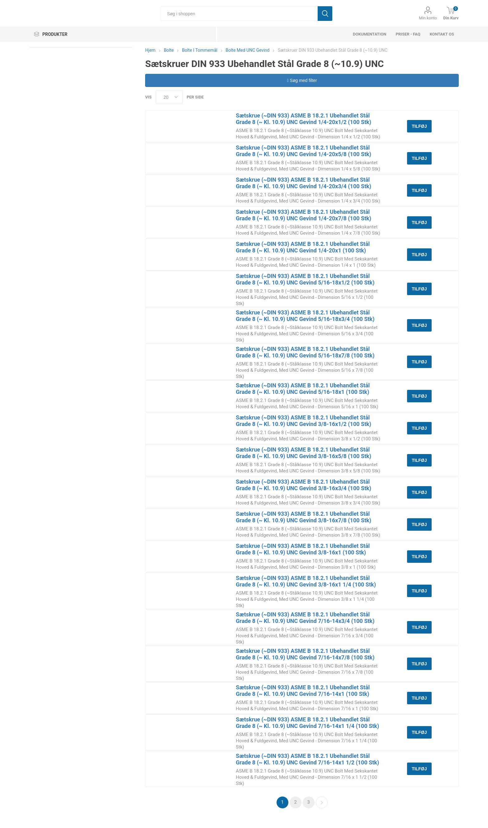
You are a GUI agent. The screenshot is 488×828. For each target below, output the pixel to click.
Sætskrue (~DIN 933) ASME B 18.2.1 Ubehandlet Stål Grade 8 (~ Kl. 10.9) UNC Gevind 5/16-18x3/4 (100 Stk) (305, 315)
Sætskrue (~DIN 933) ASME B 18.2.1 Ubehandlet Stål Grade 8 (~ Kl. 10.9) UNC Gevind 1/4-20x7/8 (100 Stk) (303, 215)
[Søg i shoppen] (239, 13)
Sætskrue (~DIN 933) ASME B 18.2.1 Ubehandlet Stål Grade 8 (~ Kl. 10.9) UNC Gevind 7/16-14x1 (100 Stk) (303, 690)
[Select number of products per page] (169, 97)
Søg (325, 13)
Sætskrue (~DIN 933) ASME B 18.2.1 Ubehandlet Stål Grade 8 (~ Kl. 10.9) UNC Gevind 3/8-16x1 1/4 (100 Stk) (306, 581)
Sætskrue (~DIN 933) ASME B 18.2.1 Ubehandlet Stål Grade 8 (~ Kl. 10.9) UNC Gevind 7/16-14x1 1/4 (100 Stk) (307, 722)
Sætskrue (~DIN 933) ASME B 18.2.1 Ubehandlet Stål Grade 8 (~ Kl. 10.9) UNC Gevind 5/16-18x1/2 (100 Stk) (305, 279)
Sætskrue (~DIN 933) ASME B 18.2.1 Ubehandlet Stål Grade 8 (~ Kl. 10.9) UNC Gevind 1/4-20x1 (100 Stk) (303, 247)
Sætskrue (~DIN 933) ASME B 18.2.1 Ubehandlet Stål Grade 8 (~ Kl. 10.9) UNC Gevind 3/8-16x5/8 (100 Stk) (303, 452)
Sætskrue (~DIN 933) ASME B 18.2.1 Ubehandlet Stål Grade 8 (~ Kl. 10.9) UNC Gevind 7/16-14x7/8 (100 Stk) (305, 654)
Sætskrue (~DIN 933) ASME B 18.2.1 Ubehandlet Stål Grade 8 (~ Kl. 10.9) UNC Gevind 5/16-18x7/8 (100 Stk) (305, 352)
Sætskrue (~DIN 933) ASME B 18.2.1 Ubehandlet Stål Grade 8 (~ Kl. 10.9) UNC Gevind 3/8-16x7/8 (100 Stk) (303, 517)
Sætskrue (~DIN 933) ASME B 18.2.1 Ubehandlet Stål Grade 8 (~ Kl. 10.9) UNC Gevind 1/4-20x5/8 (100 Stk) (303, 150)
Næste (322, 802)
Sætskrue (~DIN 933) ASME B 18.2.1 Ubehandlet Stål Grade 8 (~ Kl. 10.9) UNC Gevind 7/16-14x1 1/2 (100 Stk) (307, 759)
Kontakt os (442, 34)
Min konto (428, 18)
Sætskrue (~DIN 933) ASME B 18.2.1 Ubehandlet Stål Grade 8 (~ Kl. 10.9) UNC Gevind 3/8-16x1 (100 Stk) (303, 549)
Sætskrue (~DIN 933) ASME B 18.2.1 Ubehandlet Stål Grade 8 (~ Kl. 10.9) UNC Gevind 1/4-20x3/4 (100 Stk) (303, 182)
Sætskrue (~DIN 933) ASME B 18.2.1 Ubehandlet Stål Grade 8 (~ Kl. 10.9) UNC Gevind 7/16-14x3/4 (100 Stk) (305, 617)
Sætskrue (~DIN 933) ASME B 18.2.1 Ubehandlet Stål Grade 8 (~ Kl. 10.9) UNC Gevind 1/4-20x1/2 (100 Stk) (303, 118)
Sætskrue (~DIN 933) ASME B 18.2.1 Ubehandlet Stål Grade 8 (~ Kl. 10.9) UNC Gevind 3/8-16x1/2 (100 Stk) (303, 420)
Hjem (150, 50)
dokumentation (369, 34)
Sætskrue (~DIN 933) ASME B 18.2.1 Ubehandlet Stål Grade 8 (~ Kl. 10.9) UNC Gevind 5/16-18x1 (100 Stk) (303, 388)
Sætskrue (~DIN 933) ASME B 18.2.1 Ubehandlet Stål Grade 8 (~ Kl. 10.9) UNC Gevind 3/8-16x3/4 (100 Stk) (303, 484)
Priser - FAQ (408, 34)
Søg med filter (302, 80)
